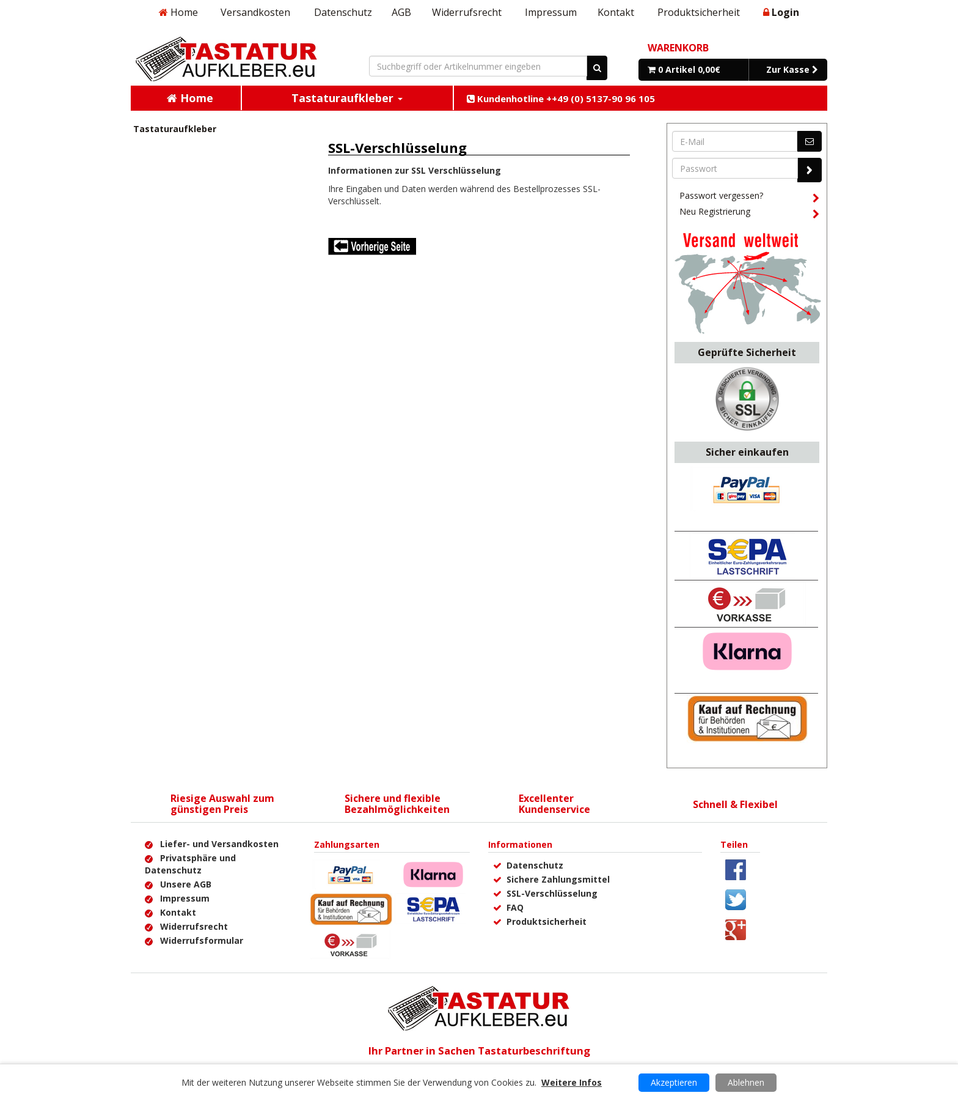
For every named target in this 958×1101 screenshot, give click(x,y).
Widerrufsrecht (467, 12)
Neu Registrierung (749, 213)
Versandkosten (255, 12)
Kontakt (616, 12)
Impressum (551, 12)
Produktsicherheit (698, 12)
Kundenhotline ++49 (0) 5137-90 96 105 (561, 98)
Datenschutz (343, 12)
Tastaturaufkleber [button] (347, 98)
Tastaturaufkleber (174, 129)
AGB (401, 12)
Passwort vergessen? (749, 198)
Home (178, 12)
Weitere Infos (571, 1082)
